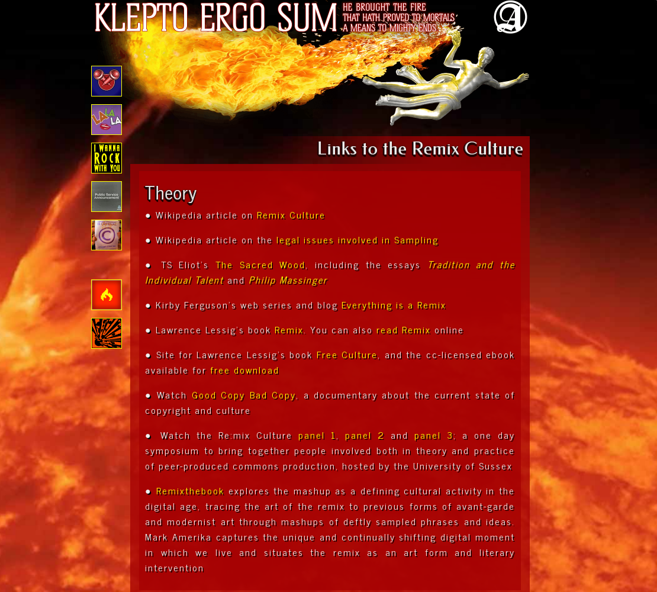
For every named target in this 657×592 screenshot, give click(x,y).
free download (244, 369)
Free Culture (347, 354)
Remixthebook (190, 490)
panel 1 (317, 434)
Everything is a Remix (394, 304)
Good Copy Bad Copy (244, 394)
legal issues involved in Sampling (357, 239)
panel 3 (433, 434)
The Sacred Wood (260, 264)
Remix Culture (291, 214)
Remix (289, 329)
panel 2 (365, 434)
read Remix (403, 329)
